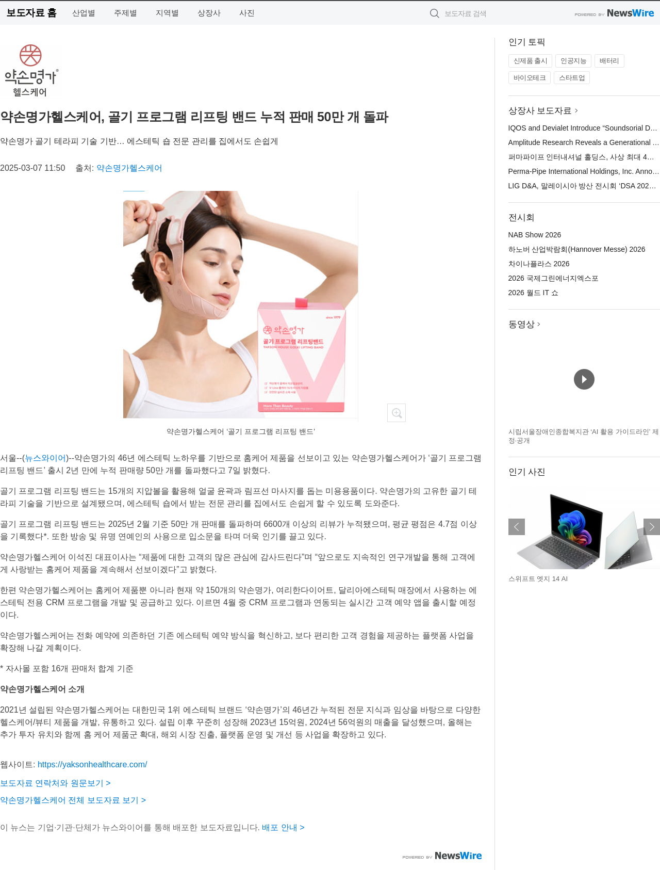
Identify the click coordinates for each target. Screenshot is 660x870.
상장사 (209, 12)
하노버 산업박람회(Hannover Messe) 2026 (577, 249)
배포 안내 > (283, 827)
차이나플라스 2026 (539, 264)
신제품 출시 (531, 61)
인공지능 (573, 61)
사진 (247, 12)
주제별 (125, 12)
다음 (652, 527)
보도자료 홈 (31, 12)
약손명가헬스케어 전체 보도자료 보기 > (73, 800)
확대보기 (396, 413)
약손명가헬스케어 (129, 168)
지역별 (167, 12)
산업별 (83, 12)
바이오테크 (530, 78)
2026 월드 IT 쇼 (533, 292)
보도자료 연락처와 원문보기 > (55, 783)
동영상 (521, 324)
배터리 (609, 61)
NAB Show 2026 (535, 235)
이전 (516, 527)
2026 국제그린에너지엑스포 (553, 278)
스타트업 (572, 78)
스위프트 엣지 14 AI (538, 579)
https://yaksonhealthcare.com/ (92, 764)
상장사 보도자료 (540, 111)
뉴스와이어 (45, 458)
